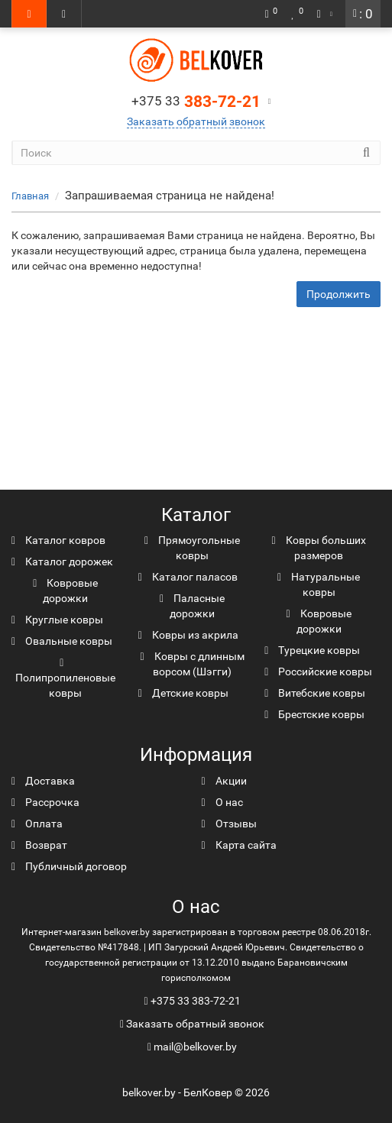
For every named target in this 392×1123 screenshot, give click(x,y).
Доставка (43, 781)
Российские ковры (318, 671)
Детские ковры (183, 693)
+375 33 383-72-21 (196, 1001)
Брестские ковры (314, 714)
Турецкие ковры (312, 650)
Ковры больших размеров (319, 548)
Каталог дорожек (62, 561)
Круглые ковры (57, 619)
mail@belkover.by (192, 1046)
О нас (222, 802)
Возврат (39, 845)
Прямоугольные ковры (192, 548)
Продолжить (338, 294)
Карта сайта (239, 845)
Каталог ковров (58, 540)
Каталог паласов (188, 577)
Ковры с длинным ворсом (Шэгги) (192, 664)
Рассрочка (45, 802)
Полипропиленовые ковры (65, 678)
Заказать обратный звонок (196, 121)
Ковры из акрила (188, 635)
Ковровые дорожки (65, 590)
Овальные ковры (61, 641)
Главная (30, 196)
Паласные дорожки (192, 606)
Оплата (37, 823)
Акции (224, 781)
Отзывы (229, 823)
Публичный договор (69, 866)
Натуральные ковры (318, 584)
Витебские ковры (314, 693)
